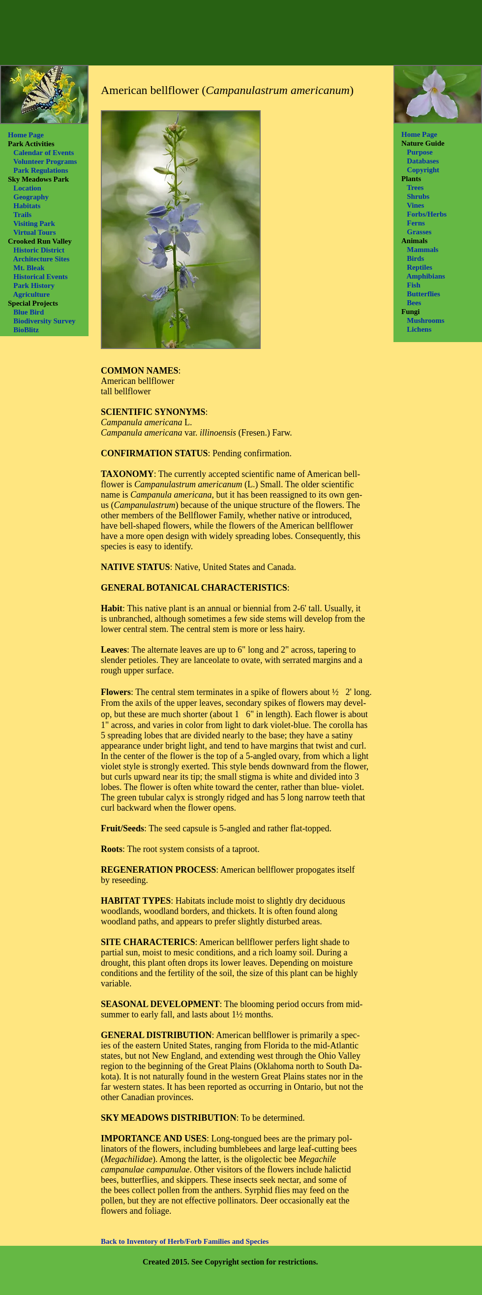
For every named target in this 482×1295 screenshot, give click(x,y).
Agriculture (31, 294)
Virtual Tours (34, 232)
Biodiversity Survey (44, 321)
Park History (34, 285)
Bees (414, 303)
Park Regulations (40, 170)
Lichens (419, 329)
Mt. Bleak (28, 268)
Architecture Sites (41, 259)
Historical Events (40, 277)
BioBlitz (26, 330)
